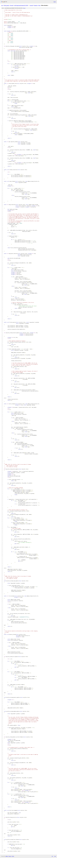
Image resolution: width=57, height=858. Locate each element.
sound (31, 5)
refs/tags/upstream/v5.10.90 (21, 5)
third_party (6, 5)
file (24, 8)
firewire (35, 5)
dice (39, 5)
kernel (11, 5)
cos (2, 5)
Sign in (55, 1)
